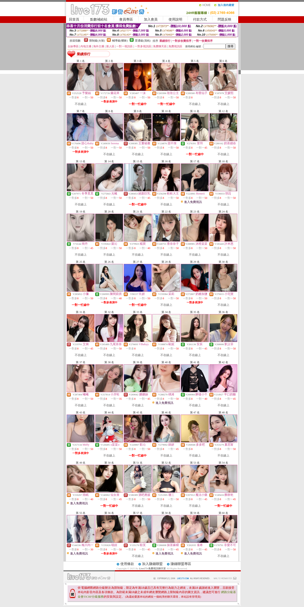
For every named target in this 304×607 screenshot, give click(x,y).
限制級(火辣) (97, 40)
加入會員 (151, 19)
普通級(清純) (143, 40)
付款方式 (200, 19)
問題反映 (224, 19)
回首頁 (74, 19)
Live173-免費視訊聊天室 (152, 568)
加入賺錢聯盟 (152, 564)
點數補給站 (98, 19)
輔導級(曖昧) (120, 40)
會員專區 (126, 19)
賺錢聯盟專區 (181, 564)
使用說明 (175, 19)
